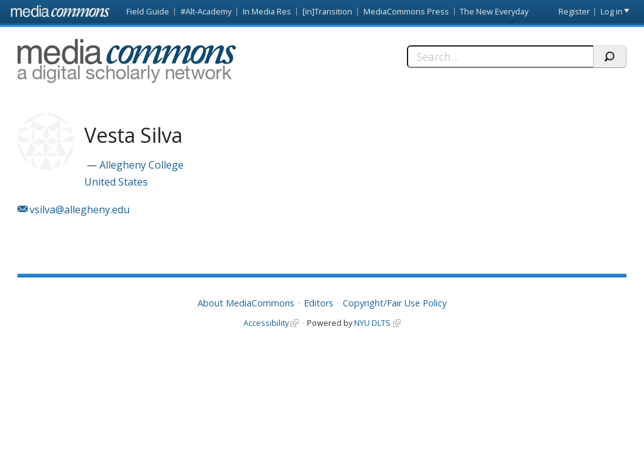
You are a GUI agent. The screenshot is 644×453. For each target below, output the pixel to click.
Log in (612, 11)
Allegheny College (141, 165)
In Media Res (267, 11)
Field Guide (147, 11)
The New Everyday (494, 11)
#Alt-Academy (205, 11)
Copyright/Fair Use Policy (395, 303)
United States (116, 182)
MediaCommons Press (406, 11)
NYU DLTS (372, 322)
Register (574, 11)
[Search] (500, 56)
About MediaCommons (245, 303)
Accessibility (266, 322)
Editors (318, 303)
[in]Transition (327, 11)
